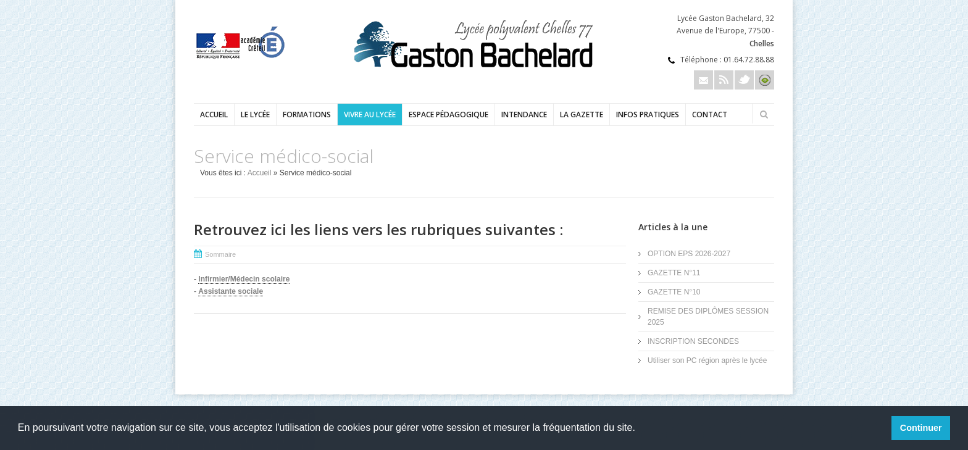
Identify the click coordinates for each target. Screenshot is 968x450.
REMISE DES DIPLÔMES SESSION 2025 (708, 317)
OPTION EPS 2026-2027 (689, 253)
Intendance (524, 114)
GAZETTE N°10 (674, 292)
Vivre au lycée (370, 114)
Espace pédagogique (448, 114)
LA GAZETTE (581, 114)
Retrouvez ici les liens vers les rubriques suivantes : (378, 229)
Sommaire (220, 254)
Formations (307, 114)
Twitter (744, 80)
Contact (709, 114)
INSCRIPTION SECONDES (693, 341)
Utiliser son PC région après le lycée (707, 360)
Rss (723, 80)
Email (703, 80)
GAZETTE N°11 (674, 273)
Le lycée (255, 114)
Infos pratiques (647, 114)
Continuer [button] (921, 428)
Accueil (214, 114)
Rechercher (763, 114)
